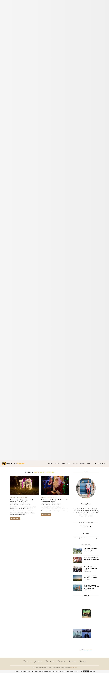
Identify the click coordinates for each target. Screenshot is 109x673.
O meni (88, 463)
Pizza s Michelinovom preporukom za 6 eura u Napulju (90, 568)
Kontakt (82, 463)
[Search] (106, 464)
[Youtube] (102, 464)
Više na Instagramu (86, 650)
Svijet (63, 463)
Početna (50, 463)
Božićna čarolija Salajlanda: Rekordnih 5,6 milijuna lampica (54, 500)
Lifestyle (75, 463)
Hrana (68, 463)
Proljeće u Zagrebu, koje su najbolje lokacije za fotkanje (91, 558)
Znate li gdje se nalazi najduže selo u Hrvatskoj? (90, 576)
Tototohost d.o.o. (73, 667)
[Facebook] (95, 464)
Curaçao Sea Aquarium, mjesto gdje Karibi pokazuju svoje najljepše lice (91, 587)
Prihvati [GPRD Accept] (85, 671)
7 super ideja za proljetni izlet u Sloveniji (90, 549)
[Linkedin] (100, 464)
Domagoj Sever (15, 504)
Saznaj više (92, 671)
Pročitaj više (15, 518)
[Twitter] (97, 464)
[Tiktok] (104, 464)
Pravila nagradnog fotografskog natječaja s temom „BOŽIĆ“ (21, 500)
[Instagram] (98, 464)
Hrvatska (57, 463)
